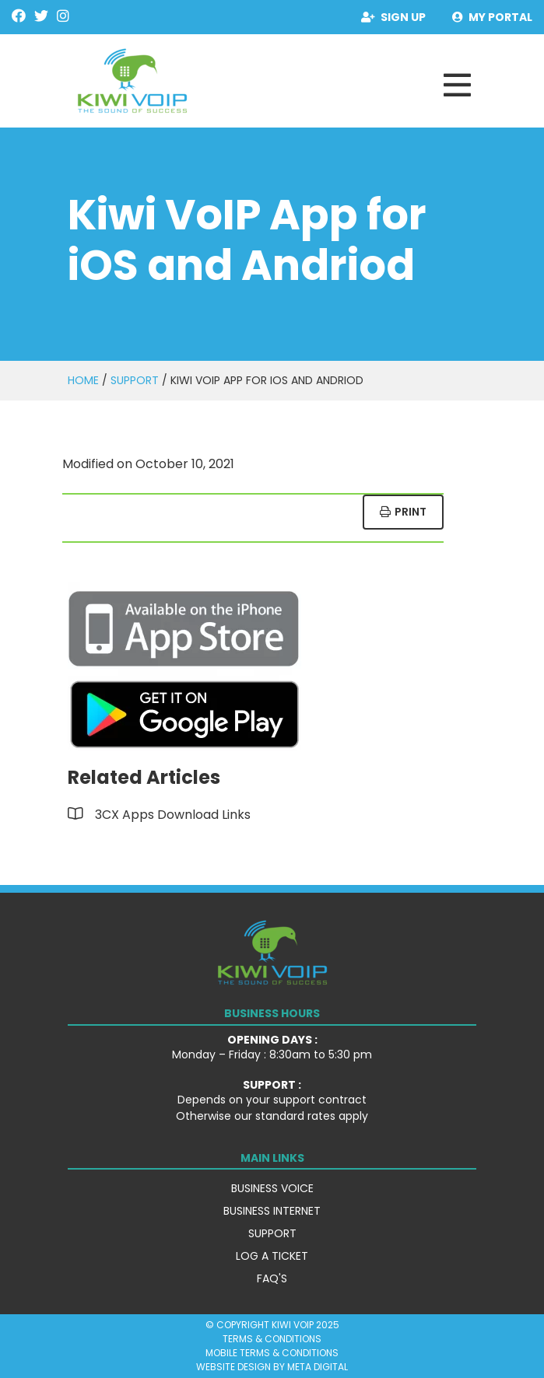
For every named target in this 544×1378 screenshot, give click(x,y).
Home (83, 380)
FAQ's (272, 1278)
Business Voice (272, 1188)
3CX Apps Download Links (173, 815)
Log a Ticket (272, 1256)
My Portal (492, 17)
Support (135, 380)
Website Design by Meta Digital (272, 1366)
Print (403, 511)
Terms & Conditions (272, 1338)
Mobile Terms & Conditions (272, 1352)
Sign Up (393, 17)
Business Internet (272, 1211)
